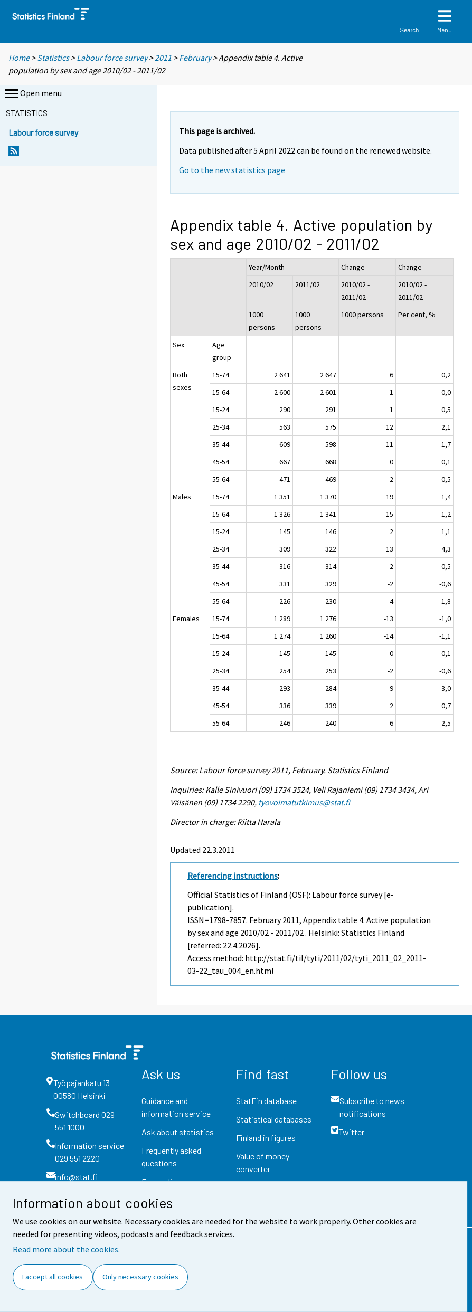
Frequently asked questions (171, 1156)
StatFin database (266, 1101)
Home (19, 57)
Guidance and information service (176, 1107)
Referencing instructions (232, 875)
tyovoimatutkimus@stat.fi (304, 802)
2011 (163, 57)
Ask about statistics (177, 1132)
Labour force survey (112, 57)
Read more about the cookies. (66, 1249)
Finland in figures (266, 1138)
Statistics (53, 57)
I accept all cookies (52, 1276)
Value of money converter (262, 1162)
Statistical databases (273, 1119)
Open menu (32, 93)
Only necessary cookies (140, 1276)
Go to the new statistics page (232, 170)
